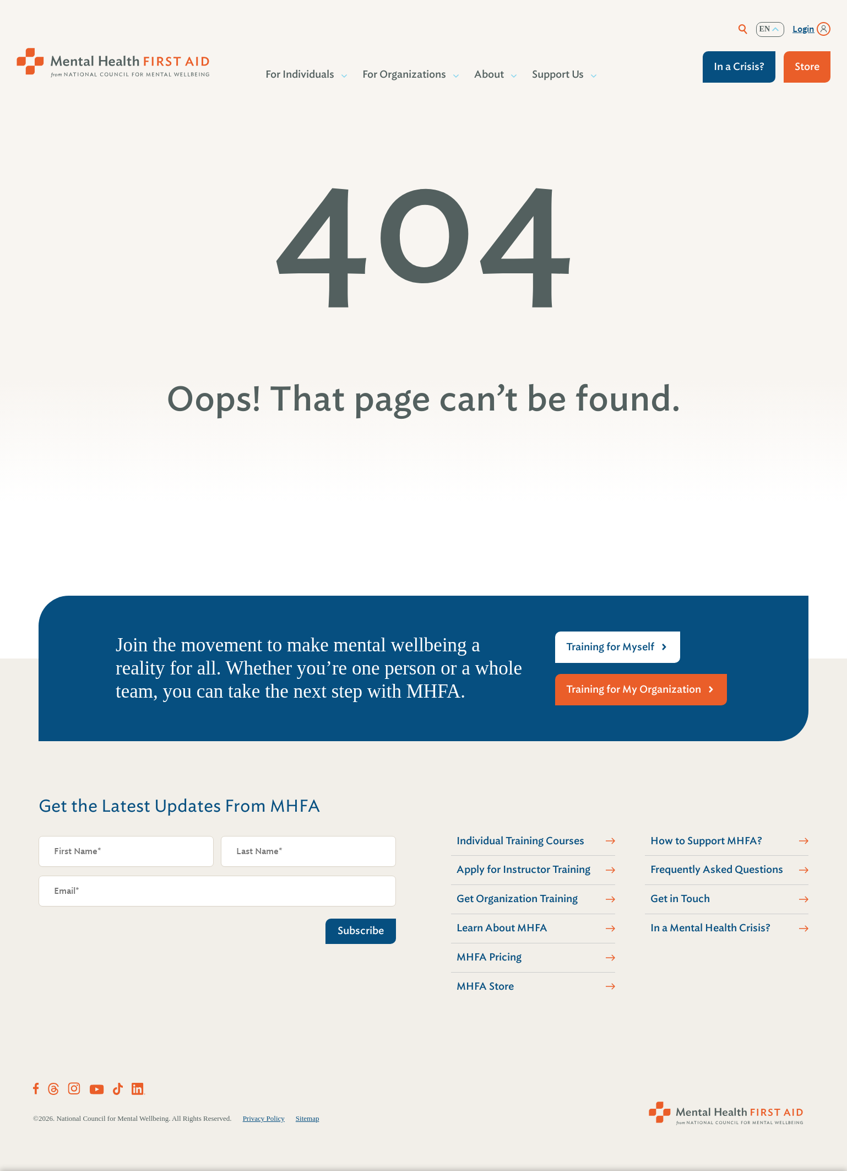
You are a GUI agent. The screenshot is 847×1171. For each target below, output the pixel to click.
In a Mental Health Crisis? (710, 928)
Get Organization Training (517, 898)
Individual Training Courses (520, 841)
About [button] (489, 74)
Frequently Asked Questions (716, 869)
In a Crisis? (739, 66)
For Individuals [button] (300, 74)
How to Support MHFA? (706, 841)
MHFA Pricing (489, 957)
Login (803, 29)
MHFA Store (485, 986)
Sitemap (307, 1118)
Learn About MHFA (502, 928)
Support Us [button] (558, 74)
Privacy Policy (264, 1118)
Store (807, 66)
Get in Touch (680, 898)
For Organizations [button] (404, 74)
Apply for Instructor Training (523, 869)
